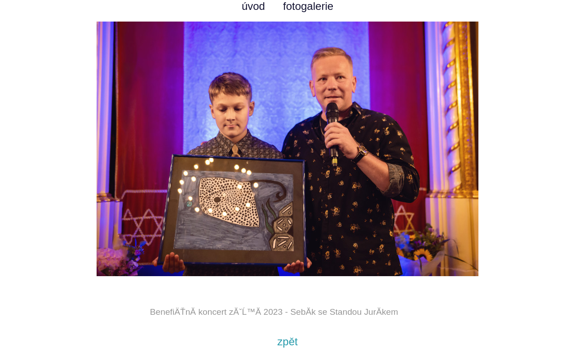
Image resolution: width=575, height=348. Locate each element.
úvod (253, 6)
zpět (287, 341)
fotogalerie (308, 6)
